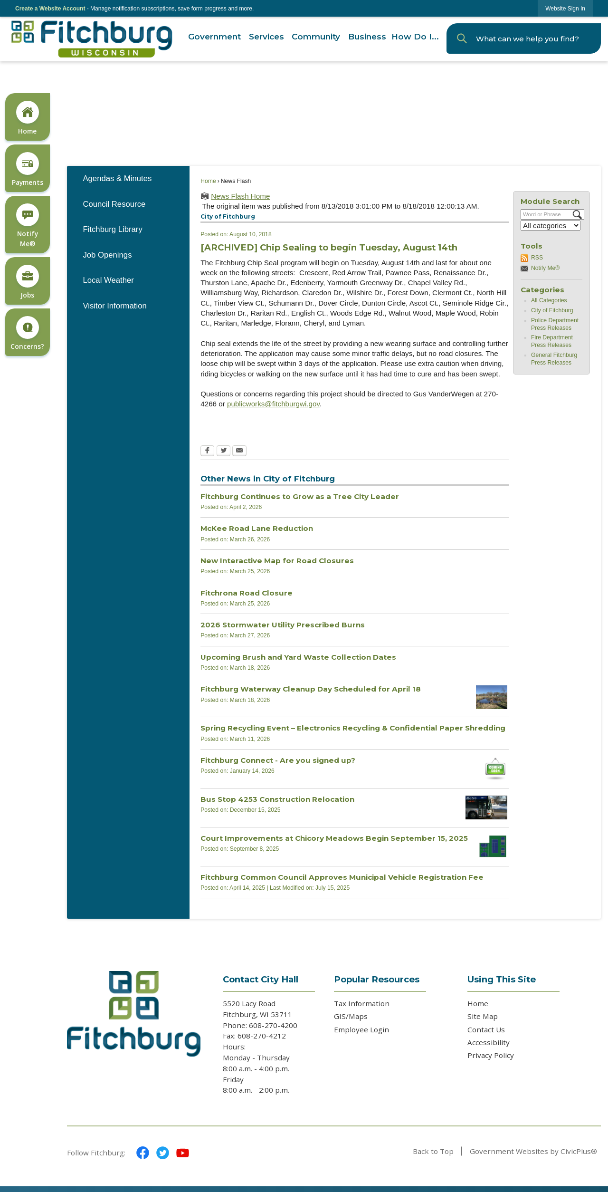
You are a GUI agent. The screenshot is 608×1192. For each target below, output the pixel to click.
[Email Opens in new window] (239, 451)
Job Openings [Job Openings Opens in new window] (107, 255)
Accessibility (488, 1042)
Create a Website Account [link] (50, 8)
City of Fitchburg (552, 310)
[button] (461, 38)
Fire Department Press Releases (552, 341)
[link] (565, 8)
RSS (537, 257)
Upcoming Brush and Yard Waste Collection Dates (298, 657)
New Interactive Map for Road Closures (277, 560)
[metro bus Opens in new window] (486, 807)
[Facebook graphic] (142, 1152)
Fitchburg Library (112, 229)
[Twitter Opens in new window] (223, 451)
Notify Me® (545, 268)
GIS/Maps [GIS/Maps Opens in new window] (351, 1016)
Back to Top (433, 1151)
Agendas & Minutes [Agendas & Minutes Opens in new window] (117, 178)
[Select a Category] (550, 226)
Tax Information (362, 1003)
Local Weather (108, 280)
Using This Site (501, 979)
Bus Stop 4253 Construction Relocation (277, 799)
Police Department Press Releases (555, 324)
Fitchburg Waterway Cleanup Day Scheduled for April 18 (310, 688)
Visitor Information (114, 305)
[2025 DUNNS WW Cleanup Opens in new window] (491, 697)
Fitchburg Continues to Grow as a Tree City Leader (299, 496)
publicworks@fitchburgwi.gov (273, 404)
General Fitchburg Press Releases (554, 359)
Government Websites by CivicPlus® (533, 1151)
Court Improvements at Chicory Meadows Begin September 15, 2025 (334, 838)
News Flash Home (240, 196)
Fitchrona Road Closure (246, 592)
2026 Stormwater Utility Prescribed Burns (282, 624)
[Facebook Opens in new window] (207, 451)
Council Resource (114, 204)
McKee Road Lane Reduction (256, 528)
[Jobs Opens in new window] (27, 281)
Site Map (482, 1016)
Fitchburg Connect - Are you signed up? (277, 760)
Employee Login (361, 1029)
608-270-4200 (274, 1025)
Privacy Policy (490, 1055)
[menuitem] (214, 37)
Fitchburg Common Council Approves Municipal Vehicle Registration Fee (342, 877)
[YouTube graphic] (182, 1152)
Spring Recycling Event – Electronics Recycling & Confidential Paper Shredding (352, 727)
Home (208, 181)
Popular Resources (376, 979)
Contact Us (486, 1029)
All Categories (549, 300)
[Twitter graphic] (162, 1152)
